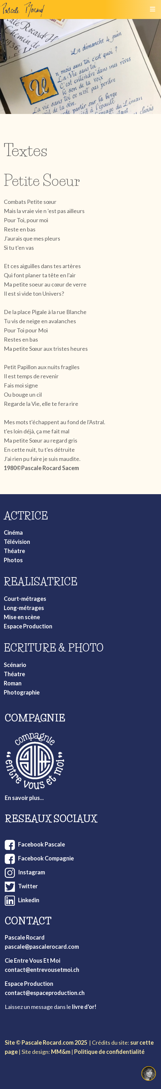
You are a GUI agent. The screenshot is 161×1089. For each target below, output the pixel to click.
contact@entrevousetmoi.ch (42, 969)
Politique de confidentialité (109, 1051)
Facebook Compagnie (46, 858)
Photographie (22, 692)
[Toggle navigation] (152, 9)
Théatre (14, 550)
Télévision (17, 541)
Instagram (31, 872)
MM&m (60, 1051)
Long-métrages (24, 607)
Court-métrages (25, 598)
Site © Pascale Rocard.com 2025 (46, 1042)
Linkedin (28, 900)
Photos (13, 560)
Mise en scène (22, 617)
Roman (13, 683)
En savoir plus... (24, 797)
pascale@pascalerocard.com (42, 946)
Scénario (15, 664)
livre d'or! (84, 1006)
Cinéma (13, 532)
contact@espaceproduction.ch (45, 992)
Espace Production (28, 626)
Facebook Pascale (41, 844)
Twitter (28, 886)
